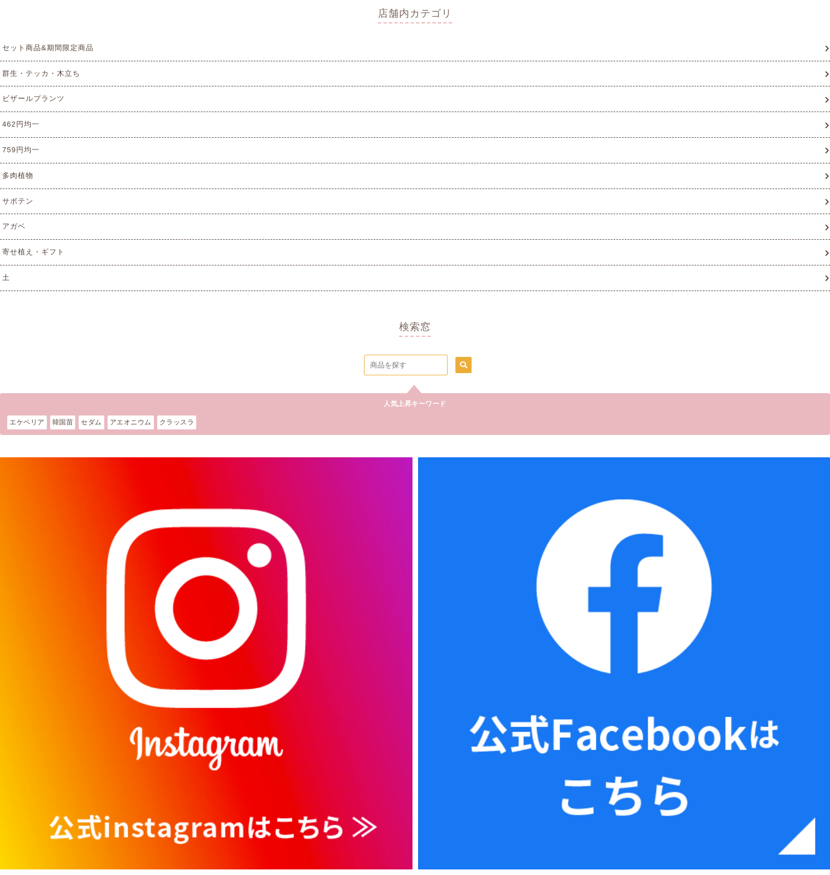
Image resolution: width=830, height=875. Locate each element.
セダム (91, 422)
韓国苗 (63, 422)
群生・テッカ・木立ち (41, 73)
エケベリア (27, 422)
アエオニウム (131, 422)
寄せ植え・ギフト (33, 252)
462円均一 (21, 124)
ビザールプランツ (33, 98)
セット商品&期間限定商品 (48, 47)
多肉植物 (17, 175)
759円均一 (21, 150)
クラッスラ (177, 422)
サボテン (17, 201)
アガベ (14, 226)
